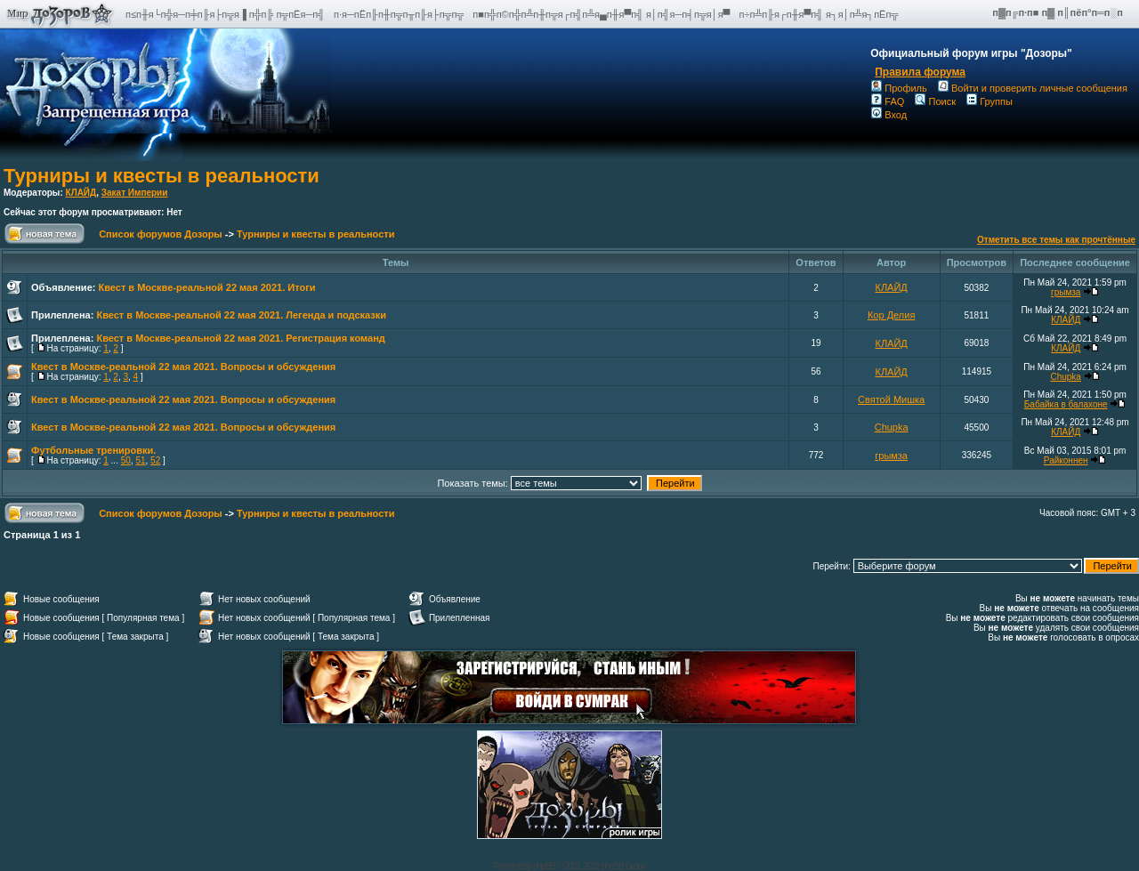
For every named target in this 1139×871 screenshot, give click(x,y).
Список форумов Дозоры (160, 234)
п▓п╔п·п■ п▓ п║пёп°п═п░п (1059, 12)
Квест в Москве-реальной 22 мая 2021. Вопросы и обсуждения (183, 366)
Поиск (935, 101)
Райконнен (1066, 460)
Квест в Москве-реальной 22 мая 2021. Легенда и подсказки (241, 315)
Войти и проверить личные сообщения (1032, 88)
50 (126, 460)
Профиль (899, 88)
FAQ (887, 101)
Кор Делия (891, 315)
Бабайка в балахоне (1066, 404)
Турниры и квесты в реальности (161, 176)
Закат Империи (134, 193)
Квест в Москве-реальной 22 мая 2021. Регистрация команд (240, 338)
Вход (889, 114)
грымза (1065, 292)
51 (140, 460)
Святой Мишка (891, 399)
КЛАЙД (81, 193)
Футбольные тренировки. (93, 450)
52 (155, 460)
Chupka (1065, 377)
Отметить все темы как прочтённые (1056, 240)
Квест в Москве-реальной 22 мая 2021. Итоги (206, 287)
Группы (989, 101)
